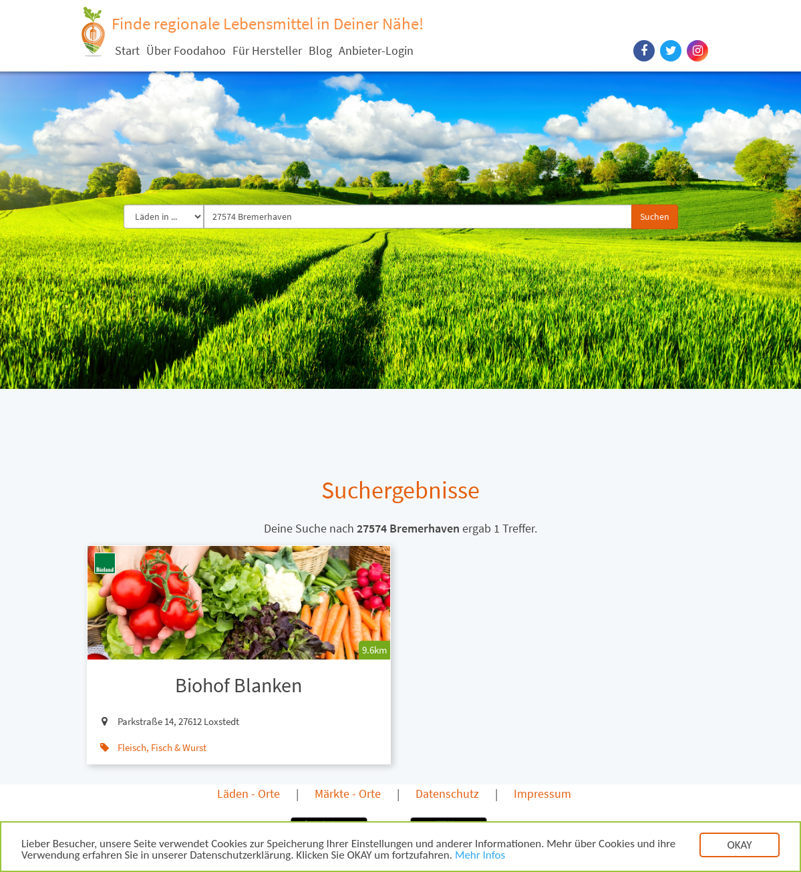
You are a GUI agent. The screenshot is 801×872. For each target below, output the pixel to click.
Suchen (654, 216)
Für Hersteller (267, 50)
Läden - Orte (248, 793)
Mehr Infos (480, 856)
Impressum (542, 793)
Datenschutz (447, 793)
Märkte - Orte (348, 793)
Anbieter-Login (376, 50)
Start (127, 50)
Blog (320, 50)
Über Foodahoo (186, 50)
